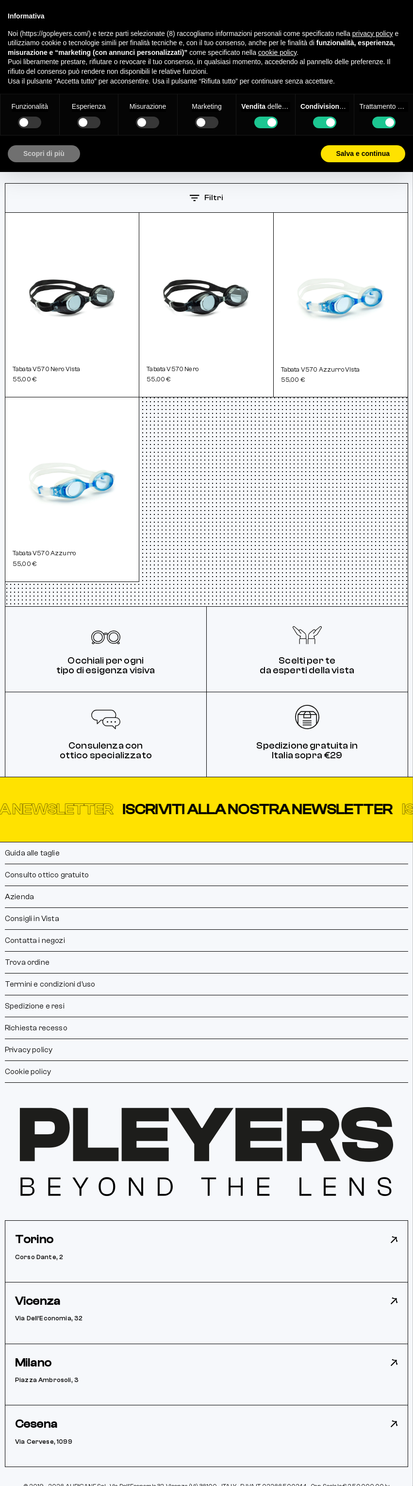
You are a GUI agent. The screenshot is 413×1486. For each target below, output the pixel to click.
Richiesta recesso (36, 1028)
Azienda (19, 896)
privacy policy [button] (372, 33)
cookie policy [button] (277, 52)
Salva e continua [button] (363, 153)
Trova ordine (27, 962)
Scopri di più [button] (44, 153)
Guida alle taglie (32, 853)
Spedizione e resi (35, 1006)
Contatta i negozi (35, 940)
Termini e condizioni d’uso (50, 984)
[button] (206, 809)
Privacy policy (28, 1049)
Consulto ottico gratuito (47, 875)
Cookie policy (28, 1071)
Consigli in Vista (32, 918)
